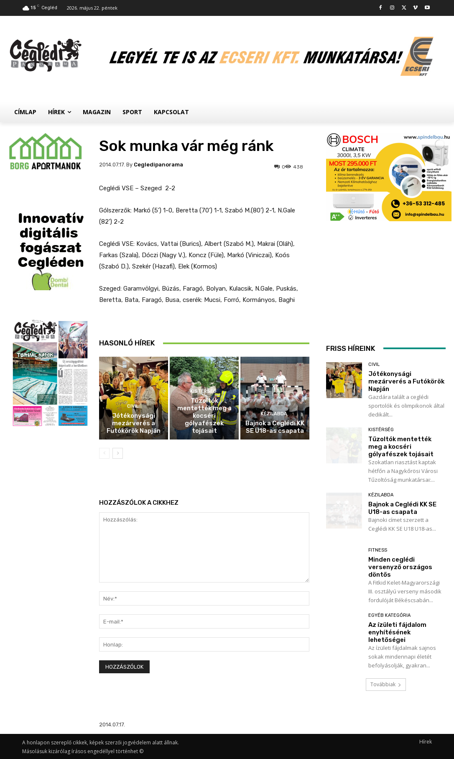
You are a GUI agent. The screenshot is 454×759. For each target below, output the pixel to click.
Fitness (377, 550)
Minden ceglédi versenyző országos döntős (400, 567)
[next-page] (117, 453)
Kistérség (203, 391)
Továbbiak (385, 684)
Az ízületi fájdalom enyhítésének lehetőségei (397, 632)
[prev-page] (104, 453)
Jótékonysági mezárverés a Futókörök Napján (134, 423)
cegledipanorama (158, 164)
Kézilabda (274, 413)
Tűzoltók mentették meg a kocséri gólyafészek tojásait (204, 415)
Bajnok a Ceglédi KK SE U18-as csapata (274, 426)
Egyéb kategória (389, 615)
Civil (132, 406)
